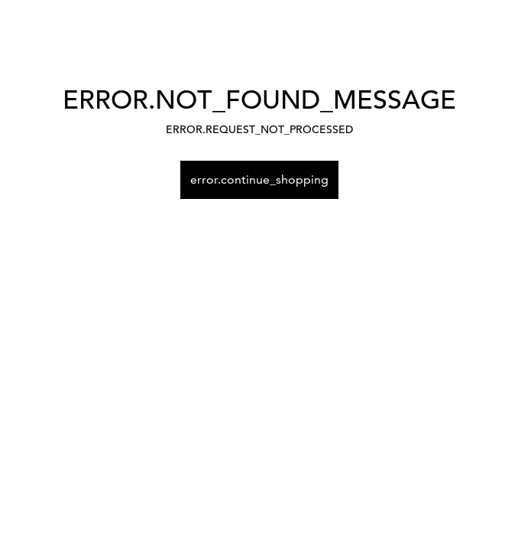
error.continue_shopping (259, 179)
